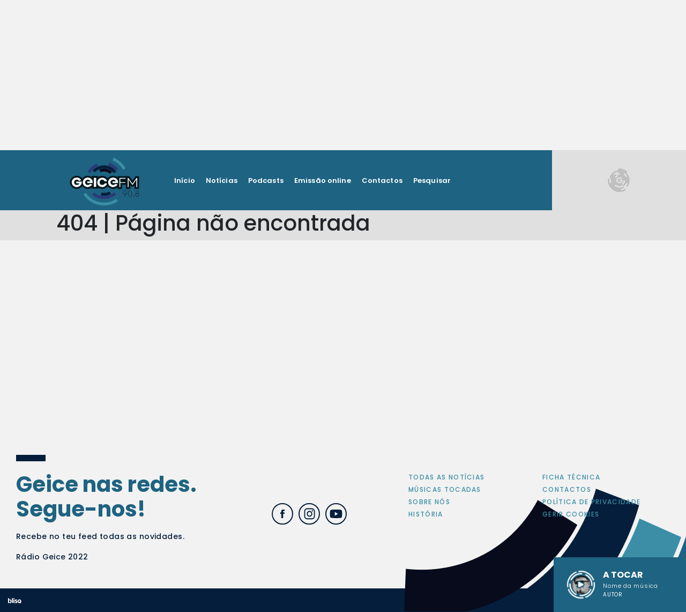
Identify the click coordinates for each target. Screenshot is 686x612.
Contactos (382, 180)
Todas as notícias (446, 477)
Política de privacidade (591, 501)
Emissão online (322, 180)
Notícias (221, 180)
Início (184, 180)
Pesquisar (432, 180)
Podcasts (266, 180)
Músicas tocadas (444, 489)
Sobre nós (429, 501)
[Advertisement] (343, 75)
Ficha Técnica (571, 477)
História (425, 514)
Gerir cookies (570, 514)
